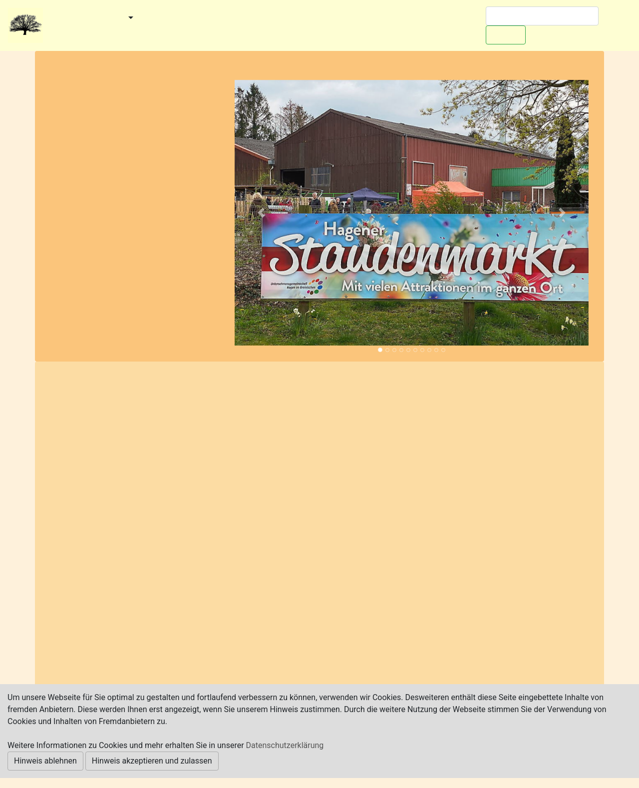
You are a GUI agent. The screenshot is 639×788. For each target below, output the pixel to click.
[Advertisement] (135, 175)
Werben (431, 18)
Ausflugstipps (298, 18)
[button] (261, 213)
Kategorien (165, 18)
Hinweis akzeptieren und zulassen (152, 761)
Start (57, 18)
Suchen (505, 34)
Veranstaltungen (229, 18)
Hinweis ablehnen (45, 761)
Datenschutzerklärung (285, 745)
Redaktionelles (77, 32)
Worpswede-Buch (370, 18)
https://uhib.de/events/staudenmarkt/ (180, 625)
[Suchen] (542, 15)
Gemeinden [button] (101, 18)
